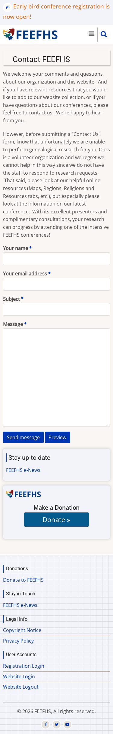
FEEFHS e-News (23, 470)
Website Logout (21, 686)
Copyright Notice (22, 630)
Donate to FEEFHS (23, 580)
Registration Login (23, 666)
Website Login (19, 676)
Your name (15, 248)
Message (13, 324)
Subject (11, 299)
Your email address (25, 273)
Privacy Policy (18, 640)
